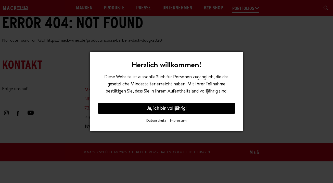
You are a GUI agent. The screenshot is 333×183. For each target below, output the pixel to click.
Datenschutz (156, 120)
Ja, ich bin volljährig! (166, 108)
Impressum (178, 120)
